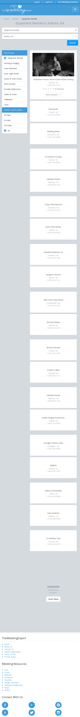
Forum (7, 672)
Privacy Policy (10, 657)
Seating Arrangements (13, 685)
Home (6, 644)
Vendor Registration (12, 652)
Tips (6, 670)
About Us (8, 647)
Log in (37, 2)
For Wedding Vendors (68, 2)
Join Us (49, 2)
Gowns (7, 690)
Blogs (6, 687)
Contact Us (9, 649)
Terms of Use (10, 654)
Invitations (8, 677)
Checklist (8, 680)
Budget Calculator (11, 682)
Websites (8, 675)
